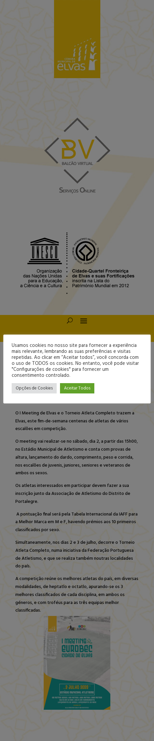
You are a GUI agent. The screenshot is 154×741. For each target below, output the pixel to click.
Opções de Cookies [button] (34, 388)
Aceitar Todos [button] (77, 388)
